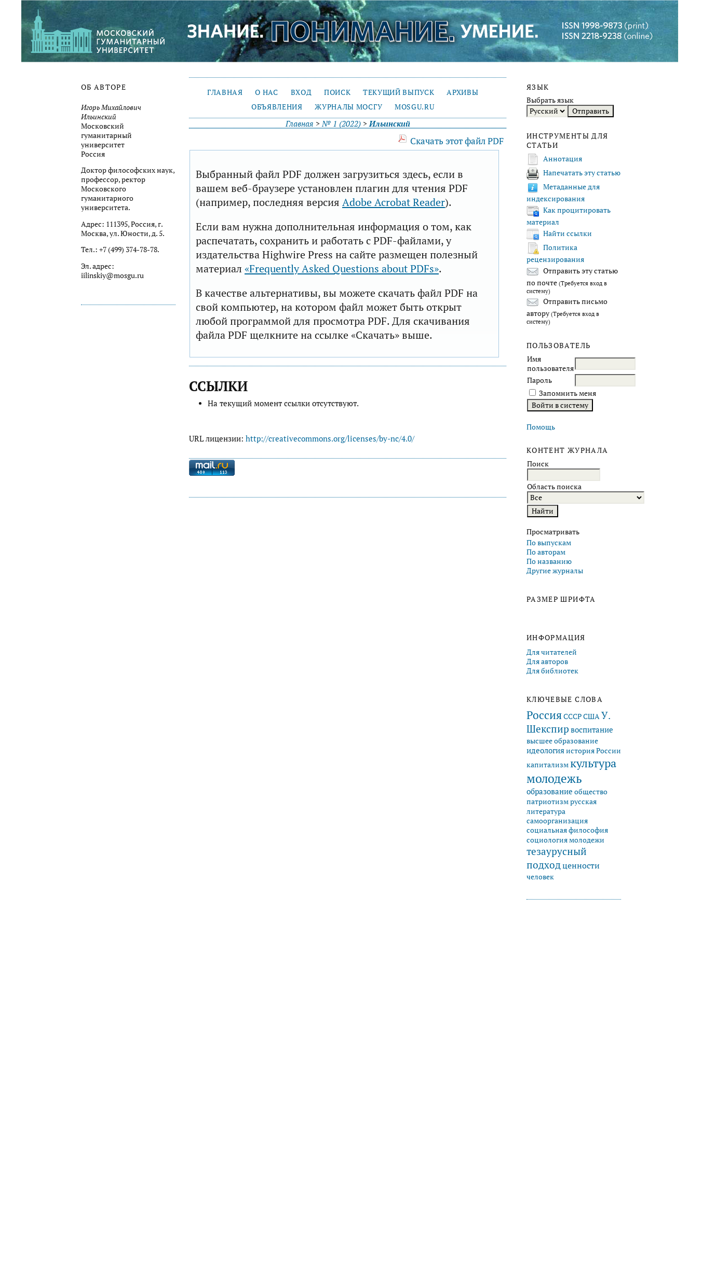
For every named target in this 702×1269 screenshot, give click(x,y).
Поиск (337, 92)
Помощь (540, 427)
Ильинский (389, 124)
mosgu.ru (414, 107)
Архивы (462, 92)
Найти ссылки (567, 233)
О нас (266, 92)
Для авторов (547, 661)
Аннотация (562, 158)
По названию (549, 561)
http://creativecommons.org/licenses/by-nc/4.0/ (330, 439)
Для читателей (551, 652)
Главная (225, 92)
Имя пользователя (550, 363)
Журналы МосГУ (348, 107)
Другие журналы (554, 570)
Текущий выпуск (398, 92)
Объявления (277, 107)
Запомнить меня (567, 393)
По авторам (545, 552)
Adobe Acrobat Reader (393, 202)
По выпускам (548, 542)
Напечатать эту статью (581, 172)
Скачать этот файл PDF (457, 141)
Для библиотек (552, 670)
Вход (301, 92)
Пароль (539, 380)
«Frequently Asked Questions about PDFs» (342, 268)
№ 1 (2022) (341, 124)
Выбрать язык (550, 100)
